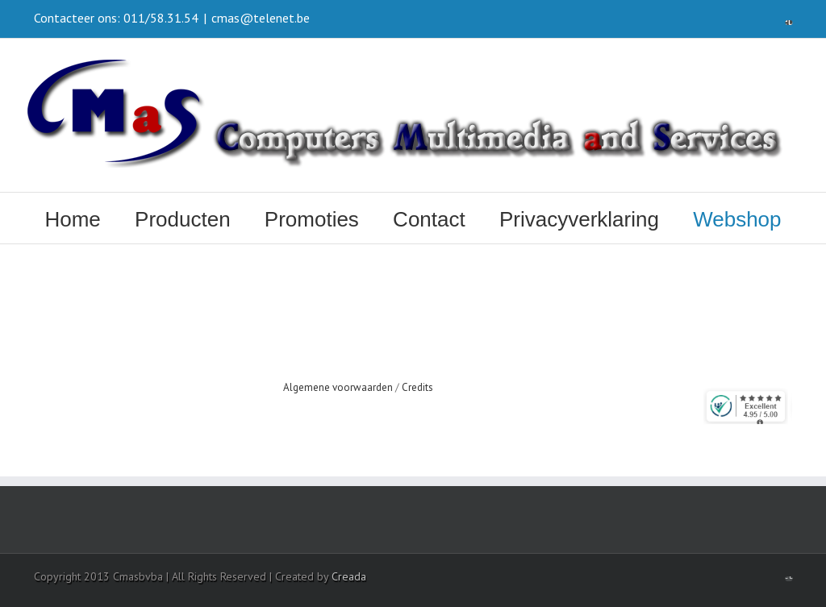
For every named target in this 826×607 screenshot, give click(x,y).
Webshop (737, 219)
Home (72, 219)
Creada (349, 576)
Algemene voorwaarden (338, 387)
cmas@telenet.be (260, 18)
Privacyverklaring (579, 219)
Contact (429, 219)
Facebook (788, 19)
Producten (183, 219)
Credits (417, 387)
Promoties (312, 219)
